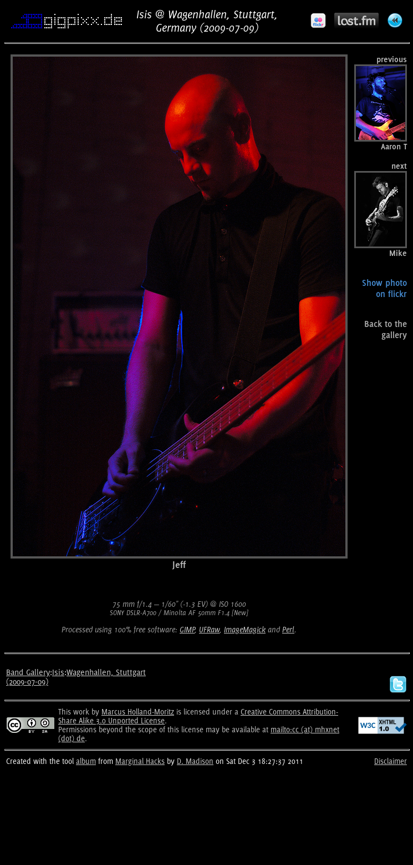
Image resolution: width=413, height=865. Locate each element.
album (86, 761)
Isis (58, 672)
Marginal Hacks (140, 761)
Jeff (179, 564)
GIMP (187, 629)
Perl (288, 629)
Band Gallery (28, 672)
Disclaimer (390, 761)
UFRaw (209, 629)
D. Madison (195, 761)
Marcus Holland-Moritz (137, 711)
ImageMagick (245, 629)
